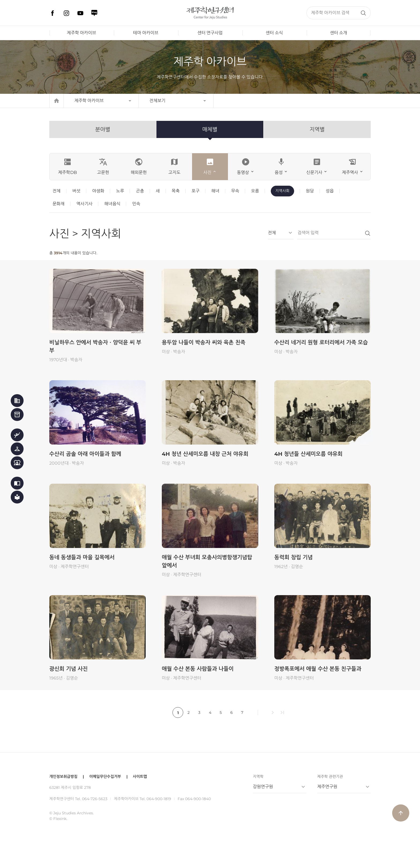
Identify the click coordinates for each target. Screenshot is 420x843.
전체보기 (157, 100)
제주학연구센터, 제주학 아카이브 (210, 12)
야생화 (98, 190)
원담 (310, 190)
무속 (235, 190)
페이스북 (52, 13)
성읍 (330, 190)
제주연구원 (327, 786)
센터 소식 (274, 32)
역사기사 (84, 203)
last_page (282, 712)
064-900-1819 (159, 798)
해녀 (215, 190)
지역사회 (282, 190)
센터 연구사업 (210, 32)
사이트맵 (140, 776)
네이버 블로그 (94, 13)
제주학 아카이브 (81, 32)
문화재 (58, 203)
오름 (255, 190)
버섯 (76, 190)
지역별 (317, 129)
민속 (136, 203)
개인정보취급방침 (63, 776)
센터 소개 (338, 32)
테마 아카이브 (145, 32)
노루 (120, 190)
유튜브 (80, 13)
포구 (196, 190)
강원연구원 (263, 786)
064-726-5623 (94, 798)
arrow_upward (401, 813)
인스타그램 (66, 13)
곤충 (140, 190)
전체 (56, 190)
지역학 (258, 776)
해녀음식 (112, 203)
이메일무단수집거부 (105, 776)
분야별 (102, 129)
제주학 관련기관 (330, 776)
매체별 (209, 129)
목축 (176, 190)
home (56, 101)
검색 (363, 13)
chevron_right (272, 712)
